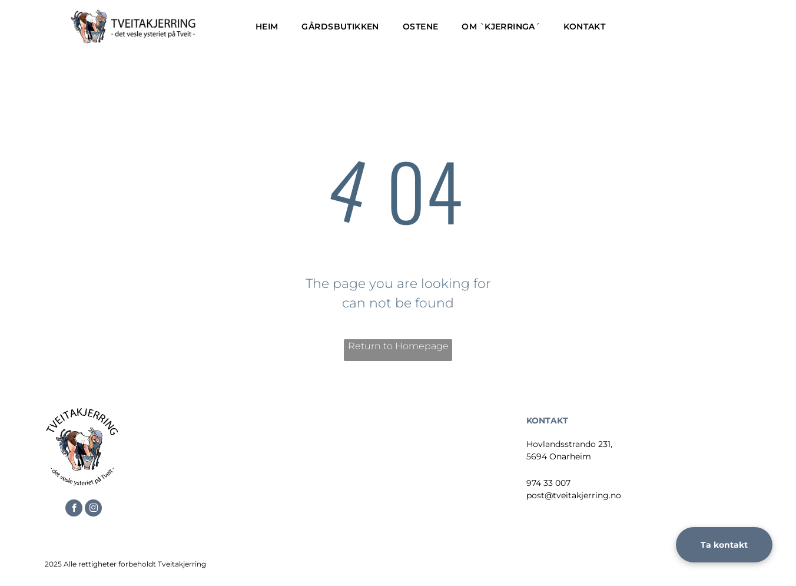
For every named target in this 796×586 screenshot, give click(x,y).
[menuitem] (267, 27)
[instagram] (93, 509)
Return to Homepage (398, 346)
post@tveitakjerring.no (573, 495)
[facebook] (73, 509)
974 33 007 (548, 483)
